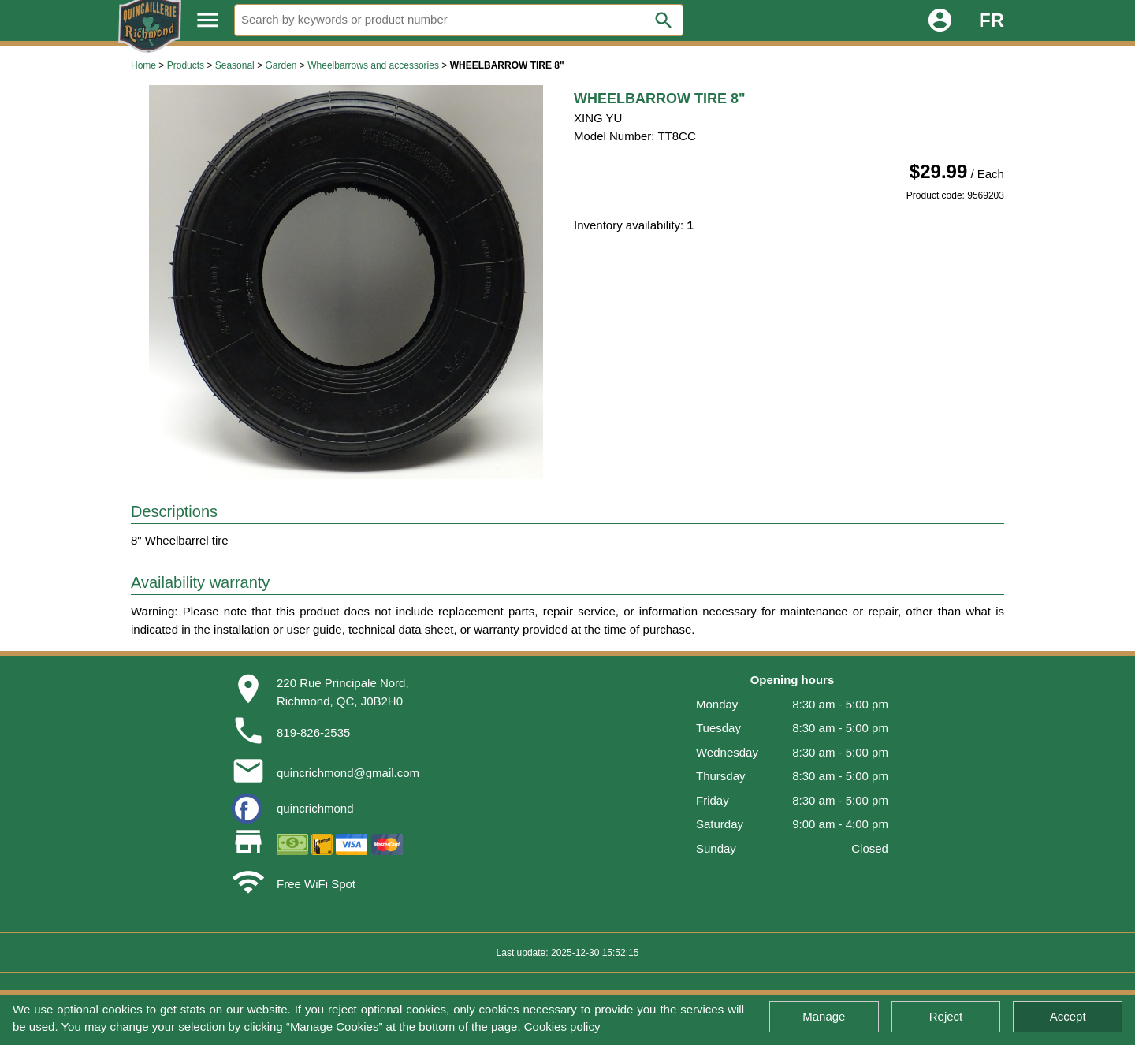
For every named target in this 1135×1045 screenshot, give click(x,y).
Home (143, 65)
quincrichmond (315, 808)
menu (207, 20)
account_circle (940, 20)
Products (185, 65)
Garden (280, 65)
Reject (946, 1016)
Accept (1068, 1016)
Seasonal (235, 65)
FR (991, 20)
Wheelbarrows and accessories (373, 65)
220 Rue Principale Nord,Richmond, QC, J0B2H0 (343, 692)
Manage (823, 1016)
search (664, 20)
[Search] (458, 20)
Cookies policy (562, 1026)
